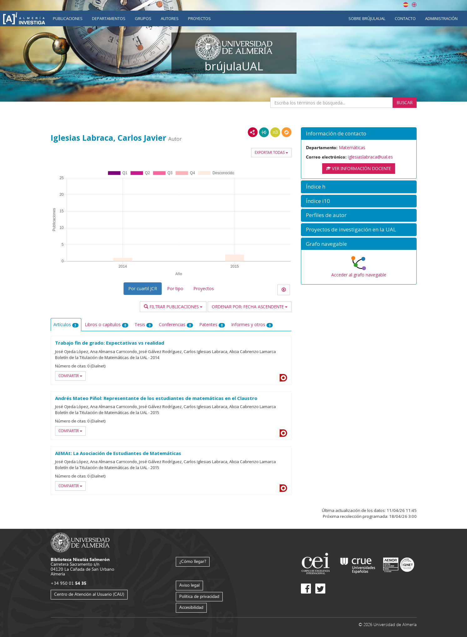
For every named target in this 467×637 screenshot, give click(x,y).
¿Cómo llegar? (192, 561)
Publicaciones (68, 18)
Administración (441, 18)
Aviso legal (189, 585)
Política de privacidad (199, 596)
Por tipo (175, 288)
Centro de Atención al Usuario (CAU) (89, 594)
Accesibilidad (191, 607)
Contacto (405, 18)
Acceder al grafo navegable (358, 275)
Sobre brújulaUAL (366, 18)
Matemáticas (352, 147)
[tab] (358, 134)
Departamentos (108, 18)
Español (405, 4)
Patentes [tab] (212, 324)
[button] (358, 134)
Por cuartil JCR (142, 288)
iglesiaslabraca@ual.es (370, 157)
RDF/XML (253, 132)
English (414, 4)
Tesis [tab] (144, 324)
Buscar (405, 102)
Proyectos (199, 18)
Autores (170, 18)
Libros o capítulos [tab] (106, 324)
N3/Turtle (275, 132)
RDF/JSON (287, 132)
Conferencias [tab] (176, 324)
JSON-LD (264, 132)
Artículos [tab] (66, 324)
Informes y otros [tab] (252, 324)
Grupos (143, 18)
